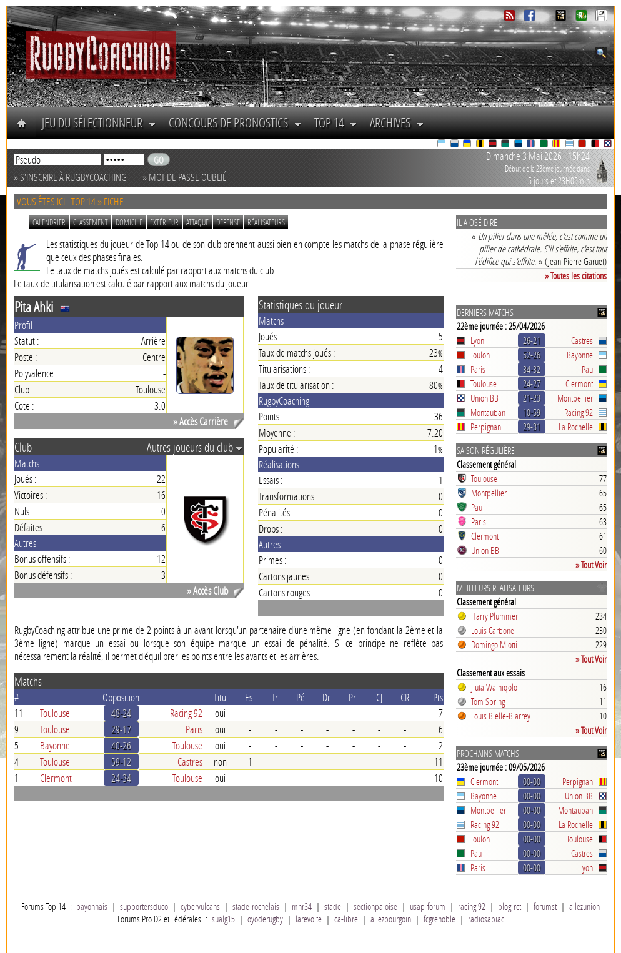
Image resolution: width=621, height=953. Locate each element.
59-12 (121, 761)
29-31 (531, 426)
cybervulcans (200, 906)
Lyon (477, 340)
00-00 (531, 781)
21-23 (531, 398)
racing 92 (471, 906)
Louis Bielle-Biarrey (500, 715)
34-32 (531, 369)
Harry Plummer (494, 616)
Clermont (56, 778)
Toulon (480, 354)
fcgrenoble (439, 918)
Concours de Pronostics (235, 122)
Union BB (484, 398)
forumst (545, 906)
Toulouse (55, 713)
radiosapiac (486, 918)
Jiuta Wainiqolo (494, 687)
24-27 (531, 383)
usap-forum (427, 906)
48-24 (121, 713)
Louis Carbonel (493, 630)
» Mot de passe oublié (184, 177)
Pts (438, 697)
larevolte (309, 918)
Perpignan (485, 426)
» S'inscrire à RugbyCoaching (70, 177)
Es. (250, 697)
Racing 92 (186, 713)
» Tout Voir (591, 564)
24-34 (121, 778)
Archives (397, 122)
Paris (194, 729)
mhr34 (302, 906)
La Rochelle (576, 426)
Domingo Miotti (494, 644)
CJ (379, 697)
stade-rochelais (255, 906)
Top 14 (335, 122)
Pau (587, 369)
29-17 (121, 729)
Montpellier (575, 398)
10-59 (531, 412)
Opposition (120, 697)
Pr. (354, 697)
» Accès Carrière (200, 421)
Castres (189, 761)
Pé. (301, 697)
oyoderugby (265, 918)
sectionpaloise (375, 906)
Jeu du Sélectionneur (99, 122)
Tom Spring (488, 701)
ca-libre (346, 918)
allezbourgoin (390, 918)
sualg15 (223, 918)
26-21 (531, 340)
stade (332, 906)
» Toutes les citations (576, 275)
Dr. (327, 697)
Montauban (487, 412)
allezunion (584, 906)
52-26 (531, 354)
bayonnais (91, 906)
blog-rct (509, 906)
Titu (220, 697)
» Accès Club (207, 590)
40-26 (121, 745)
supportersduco (144, 906)
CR (404, 697)
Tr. (276, 697)
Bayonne (55, 745)
